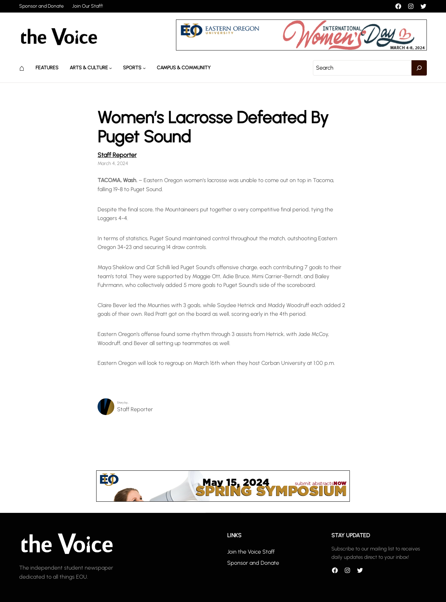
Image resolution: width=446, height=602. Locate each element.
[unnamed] (301, 48)
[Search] (419, 68)
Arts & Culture (89, 68)
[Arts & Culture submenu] (110, 68)
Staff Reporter (117, 154)
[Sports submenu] (144, 68)
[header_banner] (223, 500)
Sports (132, 68)
